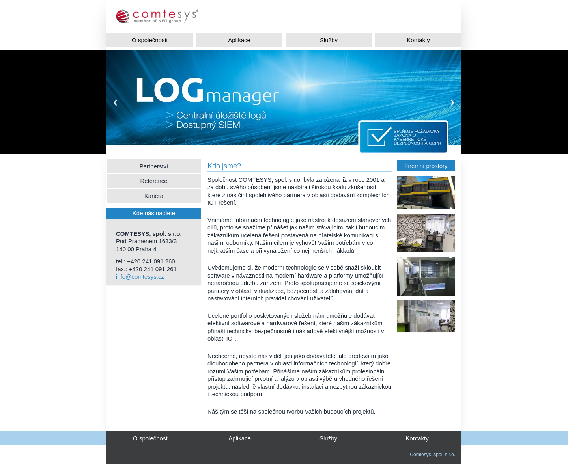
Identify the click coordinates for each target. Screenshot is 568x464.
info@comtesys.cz (140, 276)
